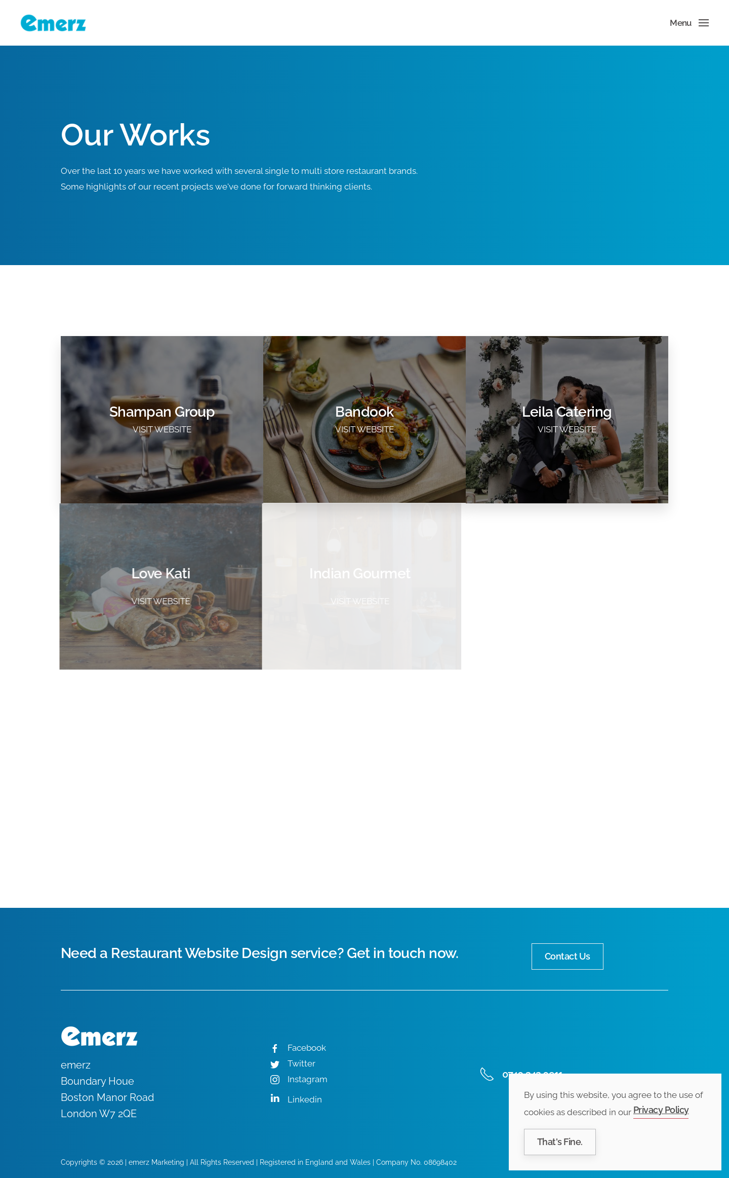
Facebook (307, 1048)
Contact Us (567, 956)
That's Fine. (560, 1141)
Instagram (308, 1079)
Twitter (301, 1063)
